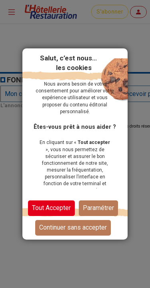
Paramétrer (98, 208)
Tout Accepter (51, 208)
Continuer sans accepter (73, 227)
